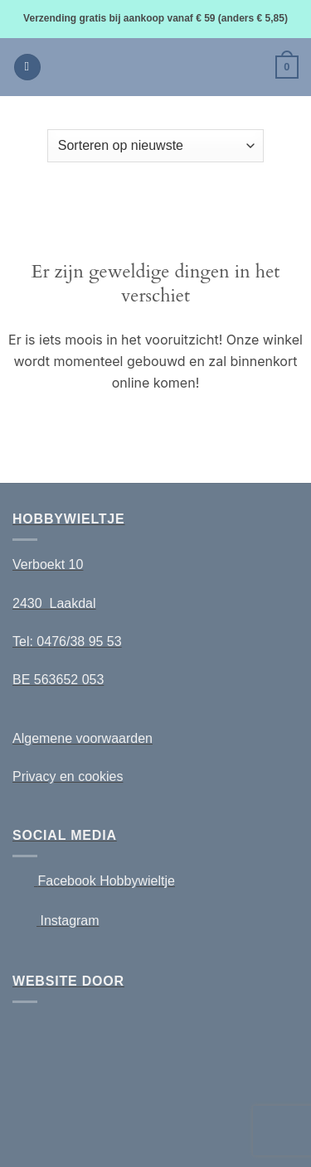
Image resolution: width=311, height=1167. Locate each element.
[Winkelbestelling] (155, 145)
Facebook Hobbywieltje (105, 881)
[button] (27, 67)
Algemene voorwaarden (82, 738)
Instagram (69, 921)
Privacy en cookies (67, 776)
